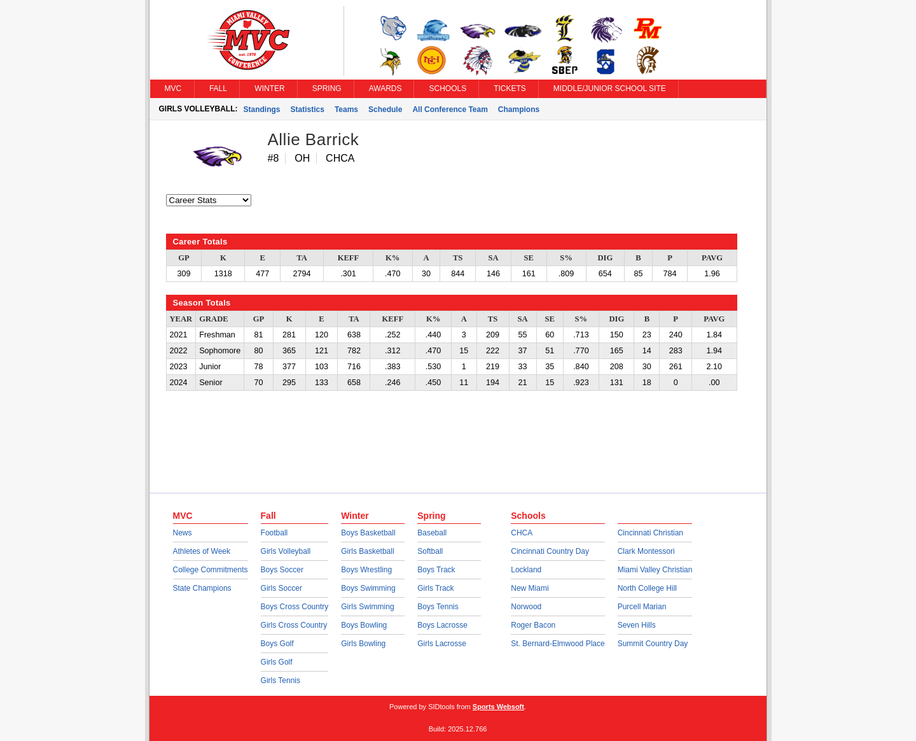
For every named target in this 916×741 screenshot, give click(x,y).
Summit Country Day (653, 643)
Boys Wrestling (366, 569)
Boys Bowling (364, 625)
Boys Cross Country (295, 606)
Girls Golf (277, 662)
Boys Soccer (282, 569)
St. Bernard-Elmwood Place (557, 643)
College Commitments (210, 569)
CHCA (521, 532)
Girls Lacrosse (441, 643)
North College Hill (647, 588)
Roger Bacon (533, 625)
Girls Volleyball (286, 551)
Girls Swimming (367, 606)
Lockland (526, 569)
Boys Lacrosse (442, 625)
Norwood (526, 606)
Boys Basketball (368, 532)
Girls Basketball (367, 551)
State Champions (202, 588)
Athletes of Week (202, 551)
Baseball (432, 532)
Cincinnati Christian (650, 532)
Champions (518, 109)
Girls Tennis (280, 680)
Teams (346, 109)
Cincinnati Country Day (550, 551)
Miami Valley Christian (655, 569)
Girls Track (435, 588)
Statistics (307, 109)
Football (274, 532)
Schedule (385, 109)
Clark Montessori (646, 551)
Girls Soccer (281, 588)
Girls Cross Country (294, 625)
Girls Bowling (363, 643)
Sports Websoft (498, 706)
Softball (430, 551)
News (182, 532)
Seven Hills (637, 625)
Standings (262, 109)
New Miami (529, 588)
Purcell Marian (642, 606)
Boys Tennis (437, 606)
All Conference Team (449, 109)
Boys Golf (277, 643)
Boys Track (436, 569)
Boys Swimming (368, 588)
